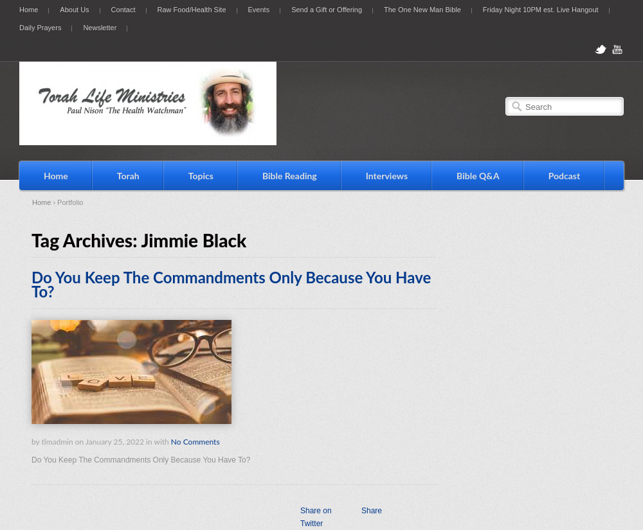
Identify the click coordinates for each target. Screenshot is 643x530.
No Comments (195, 441)
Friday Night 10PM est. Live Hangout (541, 9)
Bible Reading (289, 175)
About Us (74, 9)
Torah (128, 175)
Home (28, 9)
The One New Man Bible (422, 9)
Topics (200, 175)
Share (371, 510)
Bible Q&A (478, 175)
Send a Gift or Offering (326, 9)
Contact (123, 9)
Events (259, 9)
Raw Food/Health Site (192, 9)
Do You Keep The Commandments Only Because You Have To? (231, 284)
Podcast (564, 175)
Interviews (387, 175)
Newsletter (99, 27)
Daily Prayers (40, 27)
